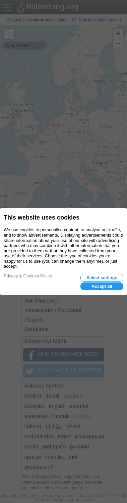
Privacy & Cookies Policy (28, 275)
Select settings (101, 277)
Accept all (101, 286)
